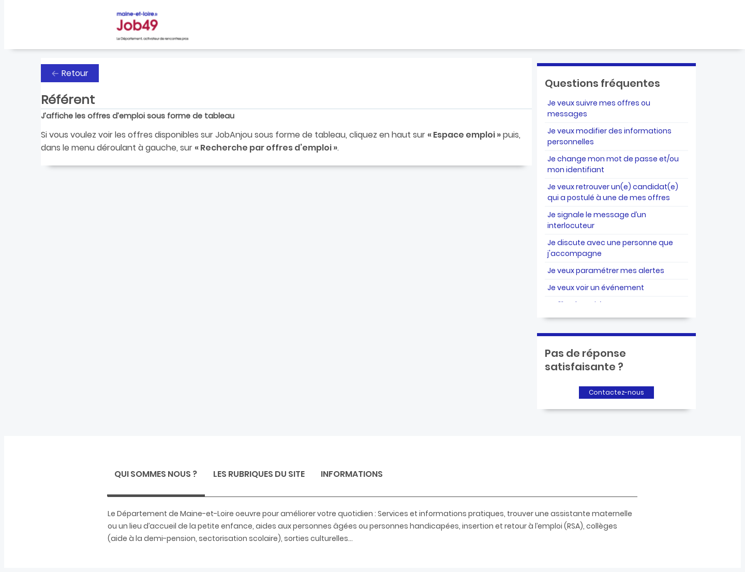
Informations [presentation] (352, 474)
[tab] (156, 475)
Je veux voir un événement (595, 287)
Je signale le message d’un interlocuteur (596, 220)
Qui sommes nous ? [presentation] (155, 474)
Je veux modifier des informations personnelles (609, 136)
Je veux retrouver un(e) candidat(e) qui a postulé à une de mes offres (612, 192)
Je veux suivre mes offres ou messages (598, 108)
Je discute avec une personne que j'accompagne (610, 248)
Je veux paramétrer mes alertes (605, 270)
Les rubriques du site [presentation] (259, 474)
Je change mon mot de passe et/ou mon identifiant (613, 164)
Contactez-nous (616, 392)
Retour (75, 73)
